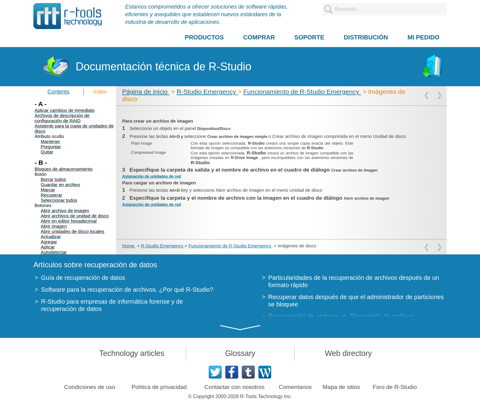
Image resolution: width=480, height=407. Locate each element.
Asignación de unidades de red (151, 176)
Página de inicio (145, 91)
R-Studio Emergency (207, 91)
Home (129, 245)
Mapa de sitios (341, 387)
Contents (58, 92)
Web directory (348, 353)
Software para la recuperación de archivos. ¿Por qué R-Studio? (127, 289)
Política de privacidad (159, 387)
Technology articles (131, 353)
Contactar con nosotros (234, 387)
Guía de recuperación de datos (83, 277)
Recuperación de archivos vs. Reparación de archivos (341, 316)
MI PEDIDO (423, 37)
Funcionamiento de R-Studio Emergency (302, 91)
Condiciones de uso (89, 387)
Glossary (240, 353)
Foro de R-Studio (395, 387)
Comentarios (295, 387)
